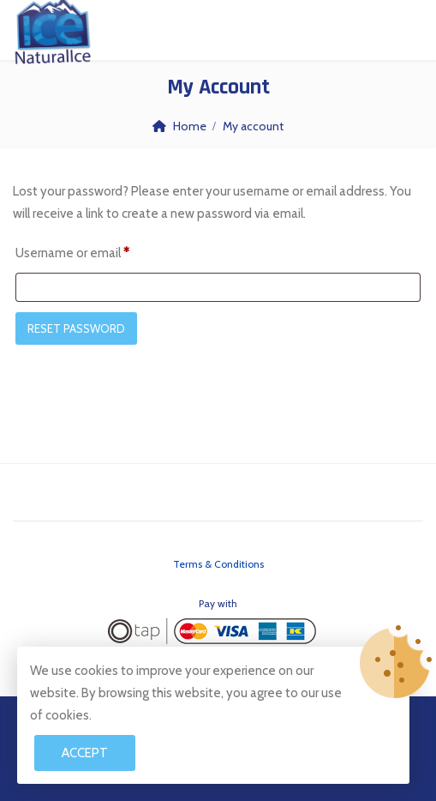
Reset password (76, 328)
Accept (85, 753)
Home (189, 126)
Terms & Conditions (218, 563)
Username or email (72, 250)
